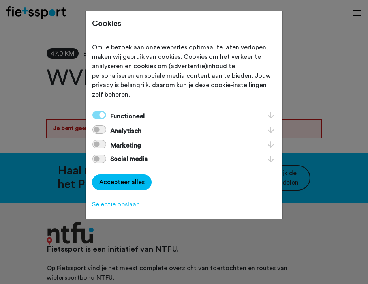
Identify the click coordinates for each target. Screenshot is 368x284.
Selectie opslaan (116, 204)
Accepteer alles (122, 182)
